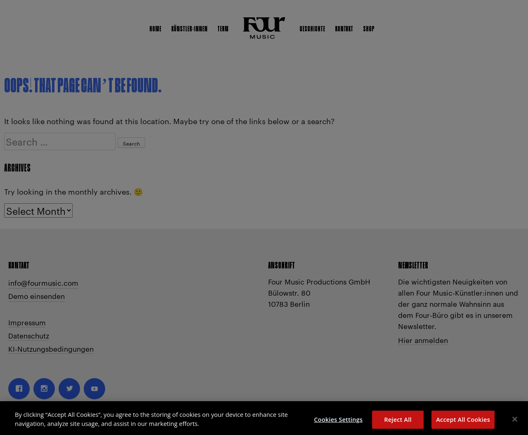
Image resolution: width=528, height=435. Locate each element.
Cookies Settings (338, 422)
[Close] (515, 422)
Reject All (397, 422)
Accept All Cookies (463, 422)
